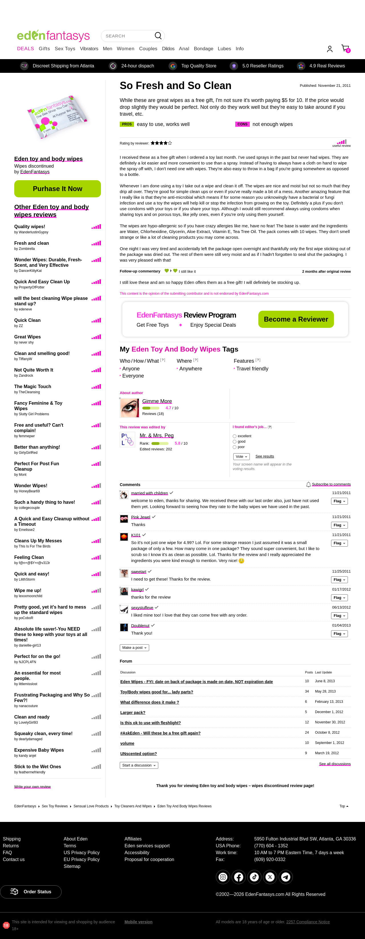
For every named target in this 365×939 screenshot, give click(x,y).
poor (241, 447)
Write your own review (32, 786)
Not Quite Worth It (33, 370)
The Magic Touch (32, 386)
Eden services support (147, 845)
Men (107, 48)
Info (240, 48)
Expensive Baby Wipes (39, 750)
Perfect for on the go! (37, 656)
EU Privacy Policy (82, 859)
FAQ (7, 852)
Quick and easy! (31, 573)
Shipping (12, 838)
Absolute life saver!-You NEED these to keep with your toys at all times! (50, 634)
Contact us (14, 859)
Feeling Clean (29, 557)
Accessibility (137, 852)
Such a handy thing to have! (44, 502)
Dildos (168, 48)
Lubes (224, 48)
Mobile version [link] (139, 922)
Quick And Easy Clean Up (42, 281)
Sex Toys (65, 48)
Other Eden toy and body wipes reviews (51, 210)
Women (126, 48)
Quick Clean (27, 320)
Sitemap (72, 866)
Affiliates (133, 838)
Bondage (203, 48)
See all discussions (335, 764)
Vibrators (89, 48)
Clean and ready (32, 717)
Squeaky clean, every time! (43, 733)
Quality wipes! (29, 226)
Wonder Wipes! (30, 485)
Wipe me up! (27, 590)
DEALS (25, 48)
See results (265, 456)
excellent (244, 436)
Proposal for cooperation (149, 859)
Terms (70, 845)
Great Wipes (27, 336)
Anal (184, 48)
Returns (11, 845)
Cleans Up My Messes (38, 540)
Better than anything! (37, 447)
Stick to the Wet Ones (37, 766)
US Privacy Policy (82, 852)
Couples (148, 48)
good (242, 442)
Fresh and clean (31, 243)
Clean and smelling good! (42, 353)
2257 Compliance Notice (308, 922)
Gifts (44, 48)
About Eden (76, 838)
